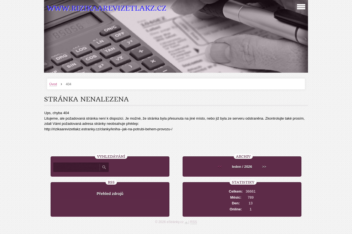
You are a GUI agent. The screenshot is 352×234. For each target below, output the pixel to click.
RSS (193, 222)
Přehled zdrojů (110, 193)
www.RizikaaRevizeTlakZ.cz (106, 8)
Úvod (53, 84)
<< (220, 167)
